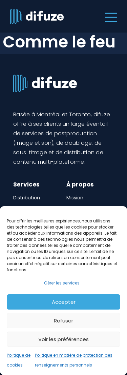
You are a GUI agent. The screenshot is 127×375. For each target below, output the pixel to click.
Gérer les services (62, 283)
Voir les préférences (63, 339)
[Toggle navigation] (109, 16)
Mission (74, 197)
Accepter (64, 301)
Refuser (63, 320)
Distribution (26, 197)
